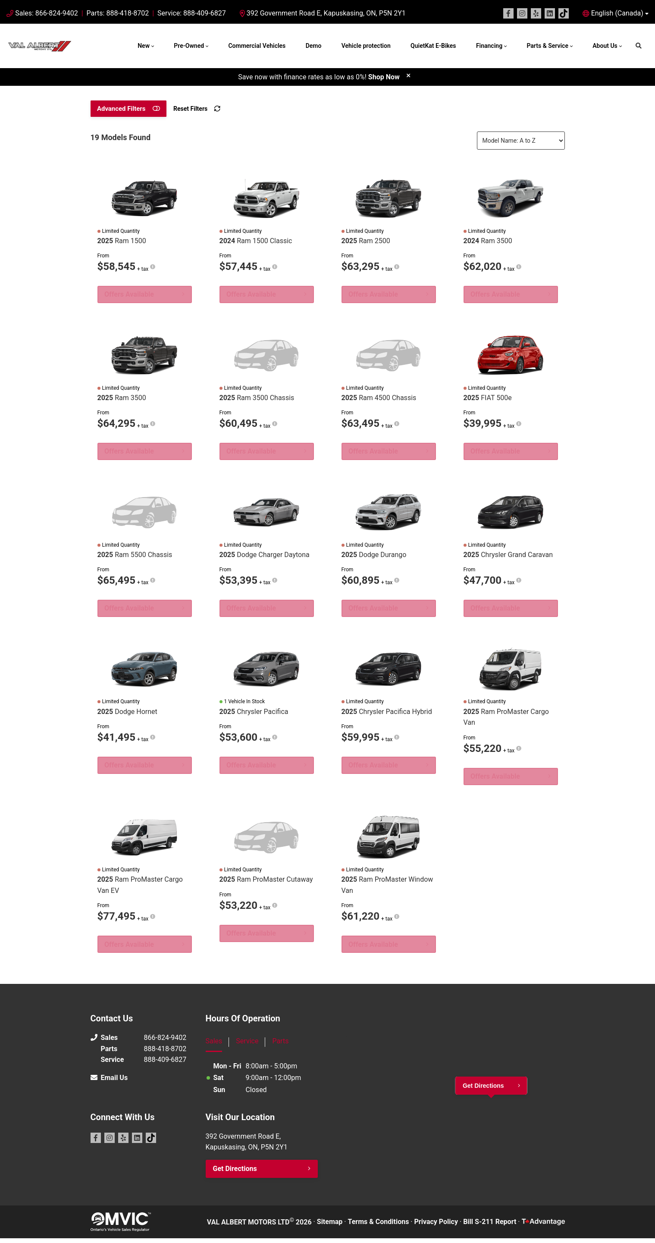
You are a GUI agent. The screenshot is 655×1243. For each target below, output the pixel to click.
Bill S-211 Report (489, 1226)
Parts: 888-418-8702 (118, 13)
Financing (489, 45)
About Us (604, 45)
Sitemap (330, 1226)
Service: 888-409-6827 (191, 13)
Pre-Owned (189, 45)
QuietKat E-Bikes (433, 45)
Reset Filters (188, 108)
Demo (314, 45)
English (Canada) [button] (617, 13)
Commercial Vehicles (256, 45)
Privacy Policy (436, 1226)
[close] (408, 75)
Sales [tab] (214, 1046)
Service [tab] (247, 1046)
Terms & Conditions (378, 1226)
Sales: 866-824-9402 (46, 13)
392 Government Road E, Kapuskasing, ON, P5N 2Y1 (323, 13)
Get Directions (235, 1173)
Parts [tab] (280, 1046)
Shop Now (384, 77)
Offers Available (130, 295)
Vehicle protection (366, 45)
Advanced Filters (121, 108)
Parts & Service (547, 45)
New (144, 45)
